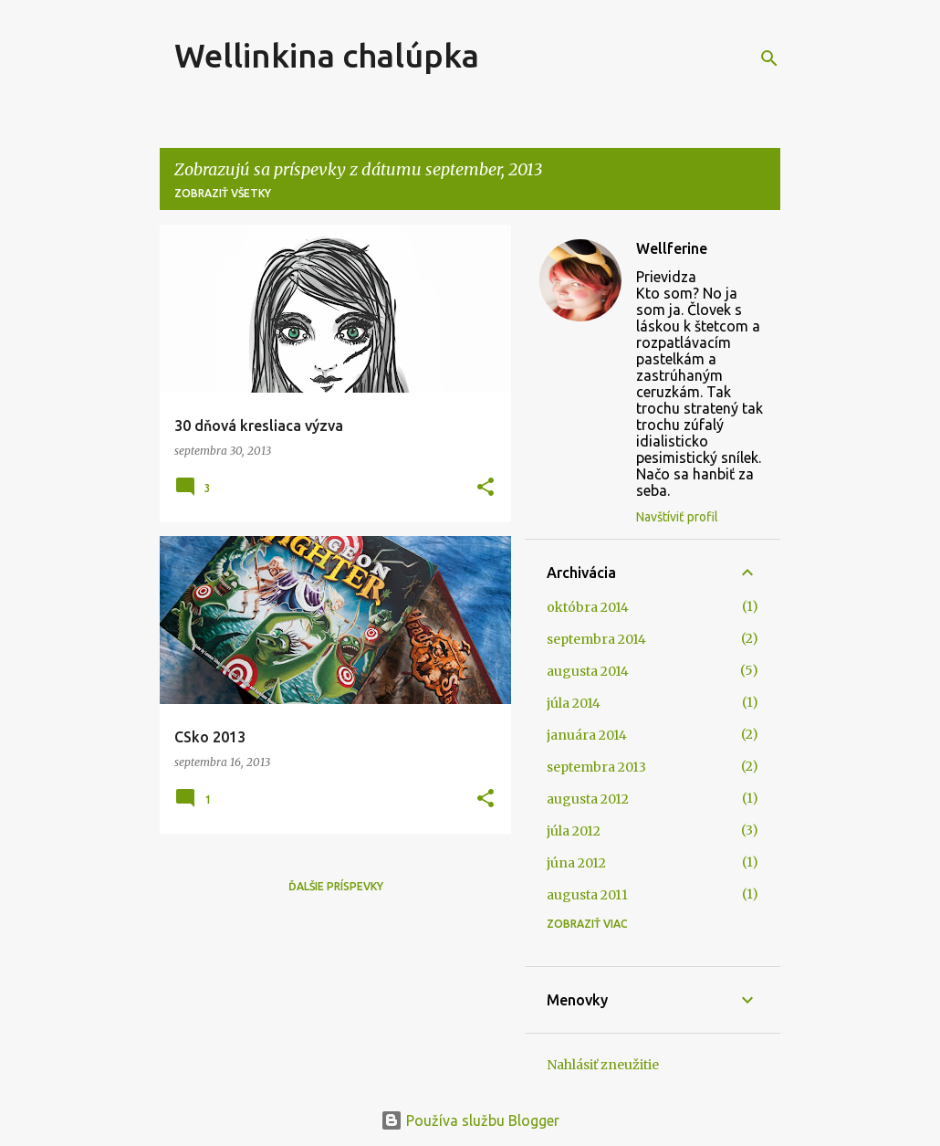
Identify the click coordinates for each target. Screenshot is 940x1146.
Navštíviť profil (677, 517)
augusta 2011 (587, 895)
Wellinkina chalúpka (326, 55)
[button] (485, 488)
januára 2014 (587, 735)
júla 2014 (574, 703)
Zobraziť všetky (222, 193)
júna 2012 (576, 863)
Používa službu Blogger (470, 1120)
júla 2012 (574, 831)
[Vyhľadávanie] (769, 58)
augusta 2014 (588, 671)
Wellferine (671, 248)
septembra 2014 (596, 639)
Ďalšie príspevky (335, 886)
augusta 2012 (588, 799)
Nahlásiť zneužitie (603, 1065)
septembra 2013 (596, 767)
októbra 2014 (588, 607)
